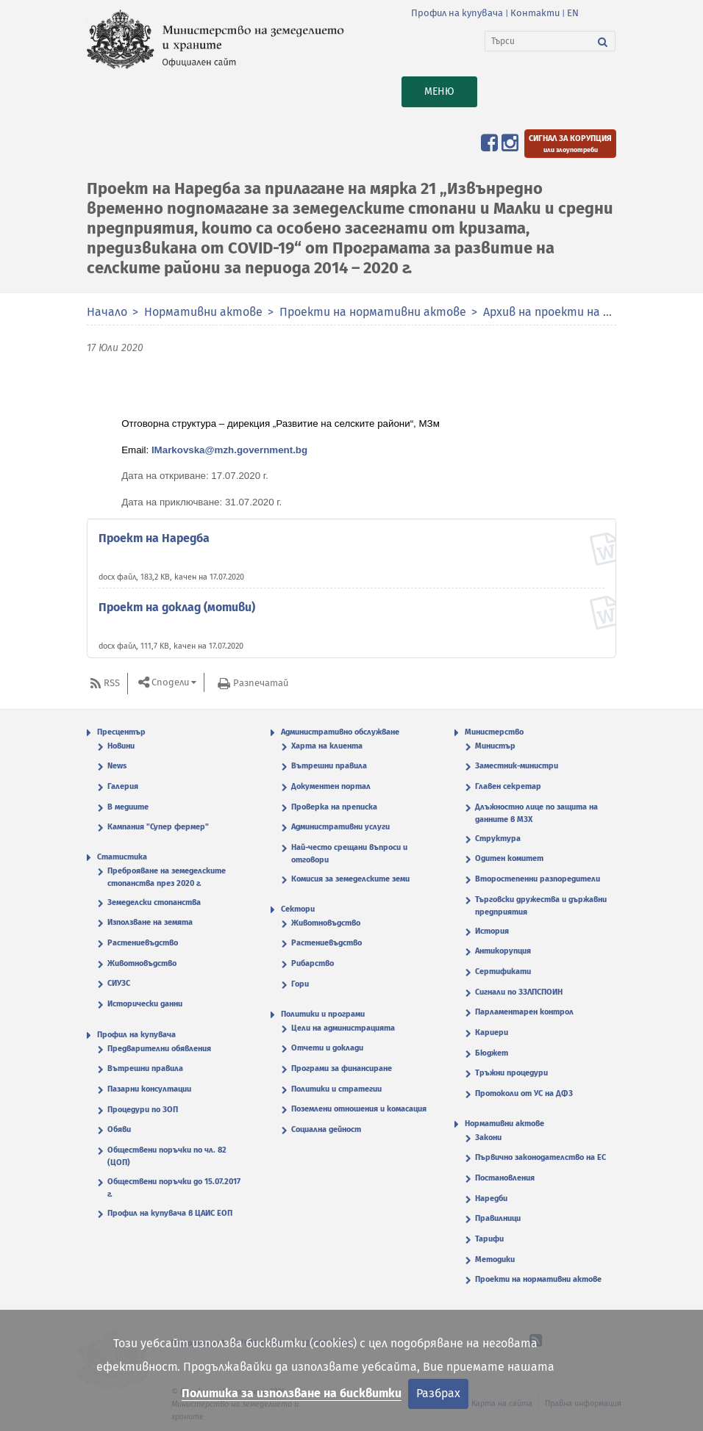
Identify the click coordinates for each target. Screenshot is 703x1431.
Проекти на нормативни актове (374, 312)
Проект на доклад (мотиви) (177, 607)
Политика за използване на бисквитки (292, 1393)
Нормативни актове (203, 312)
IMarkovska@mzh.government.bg (229, 449)
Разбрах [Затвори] (438, 1393)
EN (573, 12)
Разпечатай (260, 682)
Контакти (535, 12)
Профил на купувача (457, 12)
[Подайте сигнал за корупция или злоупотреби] (570, 143)
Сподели (170, 682)
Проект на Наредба (154, 538)
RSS (112, 682)
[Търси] (538, 41)
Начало (107, 312)
